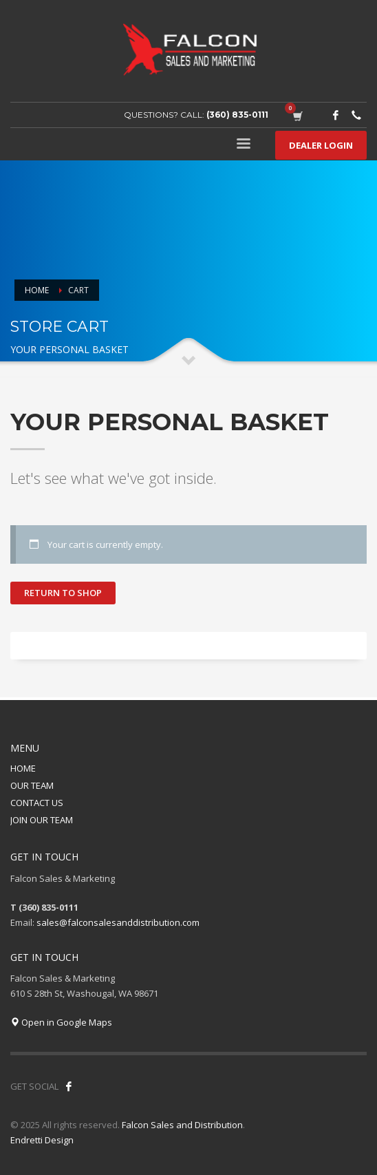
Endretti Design (42, 1140)
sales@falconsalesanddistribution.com (118, 922)
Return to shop (63, 592)
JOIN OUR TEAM (41, 820)
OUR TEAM (32, 785)
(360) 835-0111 (237, 114)
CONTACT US (36, 802)
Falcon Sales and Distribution (182, 1125)
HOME (23, 768)
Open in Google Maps (61, 1022)
